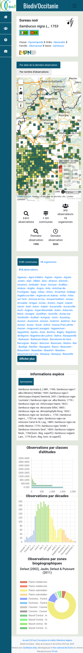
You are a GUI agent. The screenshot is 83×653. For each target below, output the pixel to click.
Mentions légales (64, 640)
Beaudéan (36, 350)
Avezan (21, 328)
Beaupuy (44, 353)
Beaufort (48, 350)
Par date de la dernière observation (38, 65)
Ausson (21, 321)
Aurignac (45, 317)
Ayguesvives (57, 328)
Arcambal (60, 291)
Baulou (67, 343)
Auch (20, 310)
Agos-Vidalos (36, 277)
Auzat (38, 324)
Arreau (69, 299)
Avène (46, 324)
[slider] (63, 192)
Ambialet (34, 284)
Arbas (41, 291)
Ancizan (52, 284)
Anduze (21, 288)
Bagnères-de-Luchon (41, 335)
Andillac (63, 284)
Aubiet (44, 306)
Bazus (55, 346)
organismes (48, 262)
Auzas (30, 324)
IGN (29, 196)
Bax (75, 343)
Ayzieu (34, 332)
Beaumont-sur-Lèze (27, 353)
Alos (44, 280)
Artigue (33, 302)
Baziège (23, 346)
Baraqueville (69, 335)
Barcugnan (23, 343)
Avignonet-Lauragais (38, 328)
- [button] (21, 98)
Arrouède (22, 302)
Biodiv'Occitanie (40, 6)
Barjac (34, 343)
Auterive (54, 321)
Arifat (63, 295)
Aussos (44, 321)
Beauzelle (68, 353)
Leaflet (20, 196)
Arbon (49, 291)
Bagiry (60, 332)
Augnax (29, 310)
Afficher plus (27, 358)
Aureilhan (41, 313)
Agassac (22, 277)
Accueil (25, 640)
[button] (20, 93)
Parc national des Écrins (63, 648)
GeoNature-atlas (30, 648)
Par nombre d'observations (34, 71)
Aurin (55, 317)
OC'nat (33, 640)
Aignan (49, 277)
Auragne (29, 313)
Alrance (53, 280)
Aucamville (56, 306)
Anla (47, 288)
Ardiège (71, 291)
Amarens (22, 284)
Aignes (58, 277)
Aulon (57, 310)
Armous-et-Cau (37, 299)
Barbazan (24, 339)
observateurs (28, 269)
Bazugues (44, 346)
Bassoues (56, 343)
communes (28, 262)
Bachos (51, 332)
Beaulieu (60, 350)
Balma (57, 335)
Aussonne (32, 321)
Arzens (51, 302)
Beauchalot (23, 350)
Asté (28, 306)
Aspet (60, 302)
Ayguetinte (23, 332)
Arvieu (42, 302)
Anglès (31, 288)
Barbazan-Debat (39, 339)
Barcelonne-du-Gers (60, 339)
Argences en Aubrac (47, 295)
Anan (43, 284)
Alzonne (63, 280)
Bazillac (33, 346)
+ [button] (21, 88)
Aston (36, 306)
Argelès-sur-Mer (25, 295)
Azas (42, 332)
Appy (33, 291)
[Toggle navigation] (74, 6)
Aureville (52, 313)
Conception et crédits (46, 640)
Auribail (34, 317)
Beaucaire (66, 346)
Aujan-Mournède (44, 310)
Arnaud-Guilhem (55, 299)
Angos (40, 288)
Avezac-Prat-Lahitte (62, 324)
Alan (29, 280)
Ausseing (65, 317)
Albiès (36, 280)
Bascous (44, 343)
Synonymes (26, 381)
